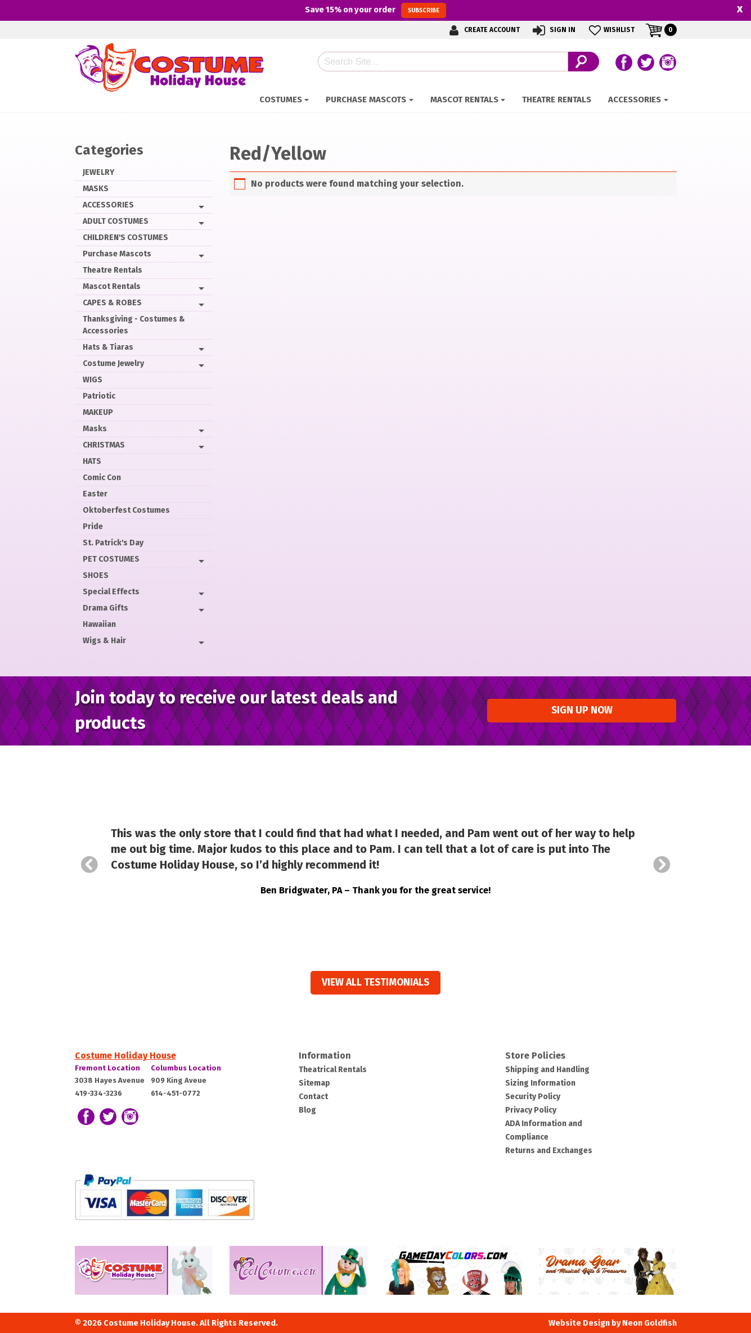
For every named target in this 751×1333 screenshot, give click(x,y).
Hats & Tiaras (108, 347)
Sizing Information (540, 1083)
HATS (92, 461)
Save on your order (375, 10)
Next (662, 865)
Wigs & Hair (104, 640)
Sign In (553, 30)
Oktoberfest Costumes (126, 510)
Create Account (483, 30)
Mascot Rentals (464, 99)
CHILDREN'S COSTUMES (125, 237)
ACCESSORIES (634, 99)
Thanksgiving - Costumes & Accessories (134, 325)
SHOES (96, 575)
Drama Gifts (105, 608)
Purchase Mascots (366, 99)
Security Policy (532, 1096)
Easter (95, 494)
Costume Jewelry (113, 363)
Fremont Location (107, 1068)
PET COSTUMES (111, 559)
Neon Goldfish (649, 1323)
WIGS (92, 380)
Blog (307, 1110)
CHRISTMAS (104, 445)
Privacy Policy (530, 1110)
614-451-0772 (175, 1093)
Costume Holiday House (125, 1055)
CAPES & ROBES (112, 303)
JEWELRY (98, 172)
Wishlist (611, 30)
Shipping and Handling (547, 1069)
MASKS (96, 188)
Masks (95, 428)
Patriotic (99, 396)
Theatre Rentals (556, 99)
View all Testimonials (375, 982)
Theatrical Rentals (333, 1069)
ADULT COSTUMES (116, 221)
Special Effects (111, 592)
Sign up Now (582, 710)
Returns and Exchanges (548, 1150)
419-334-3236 (98, 1093)
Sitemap (314, 1083)
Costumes (280, 99)
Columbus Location (186, 1068)
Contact (313, 1096)
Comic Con (102, 477)
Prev (89, 865)
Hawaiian (99, 624)
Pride (93, 526)
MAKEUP (98, 412)
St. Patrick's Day (113, 543)
